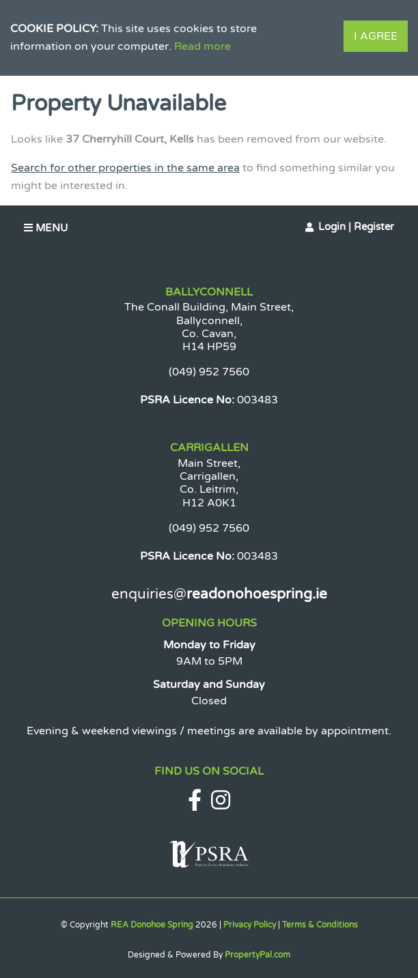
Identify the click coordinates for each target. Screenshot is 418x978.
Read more (202, 46)
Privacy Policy (249, 925)
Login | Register (356, 226)
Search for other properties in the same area (125, 168)
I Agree (376, 36)
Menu (46, 228)
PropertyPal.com (257, 955)
